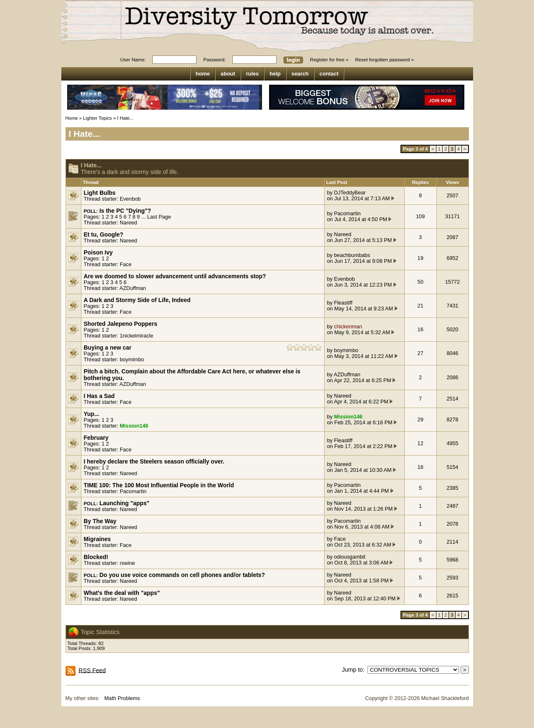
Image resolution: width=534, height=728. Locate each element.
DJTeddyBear (350, 193)
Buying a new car (108, 347)
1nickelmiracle (136, 336)
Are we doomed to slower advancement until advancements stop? (175, 276)
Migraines (97, 539)
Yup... (91, 414)
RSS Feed (92, 670)
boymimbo (132, 360)
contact (329, 74)
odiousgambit (349, 557)
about (228, 74)
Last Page (159, 217)
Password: (214, 59)
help (275, 74)
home (203, 74)
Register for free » (329, 59)
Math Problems (122, 698)
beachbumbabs (352, 255)
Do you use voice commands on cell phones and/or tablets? (182, 575)
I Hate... (125, 118)
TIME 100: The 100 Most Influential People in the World (159, 485)
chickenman (348, 327)
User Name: (133, 59)
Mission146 (134, 426)
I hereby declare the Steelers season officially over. (154, 461)
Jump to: (355, 669)
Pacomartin (347, 214)
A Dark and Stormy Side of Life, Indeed (137, 300)
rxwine (127, 563)
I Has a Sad (99, 396)
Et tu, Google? (103, 234)
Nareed (128, 223)
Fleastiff (343, 303)
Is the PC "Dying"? (125, 210)
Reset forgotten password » (384, 59)
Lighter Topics (97, 118)
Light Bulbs (100, 192)
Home (71, 118)
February (96, 437)
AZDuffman (132, 288)
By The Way (100, 521)
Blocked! (96, 557)
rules (252, 74)
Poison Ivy (98, 252)
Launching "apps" (124, 503)
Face (125, 264)
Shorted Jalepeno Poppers (120, 323)
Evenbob (130, 199)
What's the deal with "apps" (122, 592)
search (300, 74)
